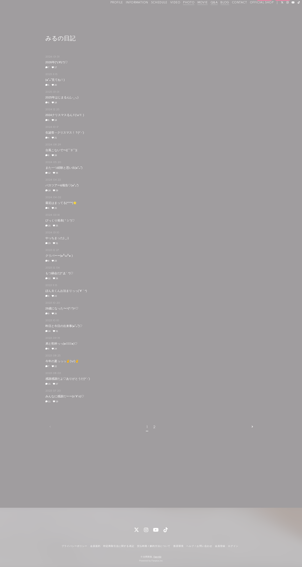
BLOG (215, 11)
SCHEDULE (150, 11)
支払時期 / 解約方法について (154, 546)
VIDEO (166, 11)
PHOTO (179, 11)
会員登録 (264, 18)
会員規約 (95, 546)
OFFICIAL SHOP (252, 11)
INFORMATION (128, 11)
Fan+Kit (157, 557)
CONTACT (230, 11)
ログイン (282, 18)
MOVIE (193, 11)
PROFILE (107, 11)
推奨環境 (178, 546)
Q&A (205, 11)
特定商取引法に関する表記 (118, 546)
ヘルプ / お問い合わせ (199, 546)
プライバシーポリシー (74, 546)
